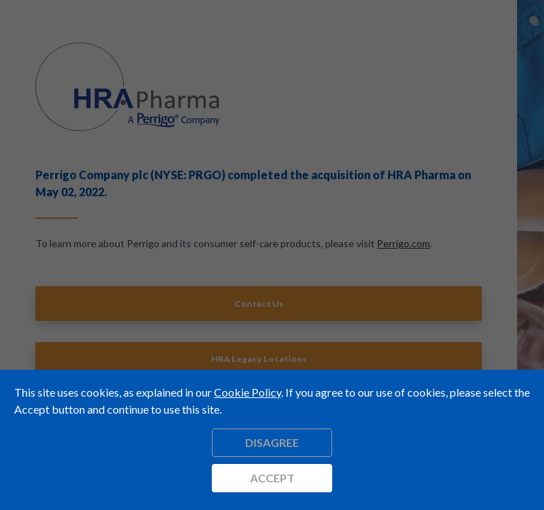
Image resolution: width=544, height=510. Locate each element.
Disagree (272, 442)
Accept (272, 477)
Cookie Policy (247, 392)
